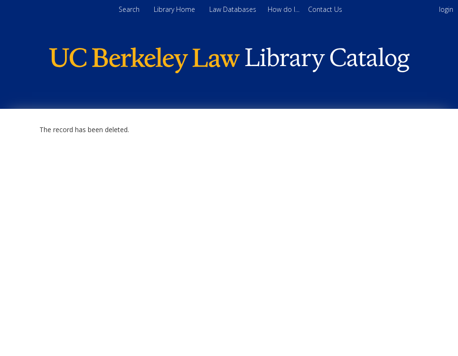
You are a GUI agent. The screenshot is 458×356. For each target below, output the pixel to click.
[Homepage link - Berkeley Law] (229, 71)
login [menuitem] (446, 9)
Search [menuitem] (129, 9)
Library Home (175, 9)
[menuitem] (284, 9)
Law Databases (233, 9)
